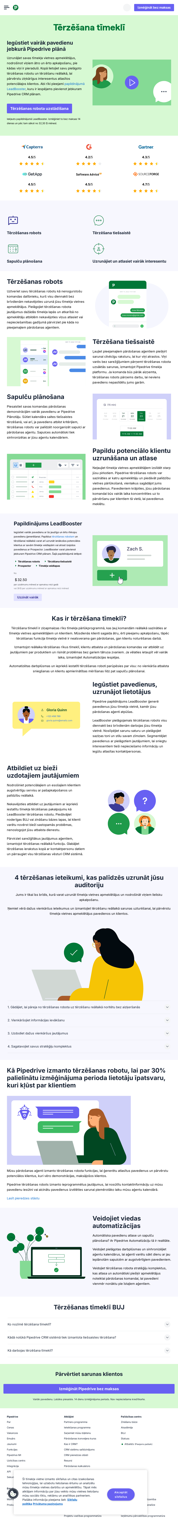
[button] (13, 1493)
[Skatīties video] (132, 83)
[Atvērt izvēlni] (9, 7)
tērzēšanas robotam (63, 536)
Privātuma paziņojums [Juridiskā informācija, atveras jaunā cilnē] (48, 1504)
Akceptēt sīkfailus (120, 1494)
